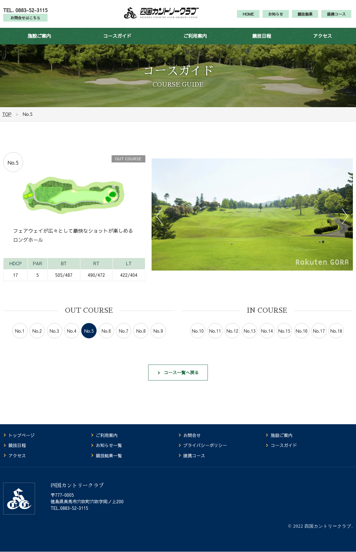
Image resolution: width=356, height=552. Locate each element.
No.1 (19, 337)
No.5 (89, 337)
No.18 (336, 337)
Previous (159, 222)
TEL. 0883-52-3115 (25, 13)
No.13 (250, 337)
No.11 (215, 337)
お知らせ (275, 17)
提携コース (336, 17)
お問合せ (192, 435)
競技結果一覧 (109, 456)
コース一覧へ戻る (182, 379)
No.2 (37, 337)
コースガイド (117, 42)
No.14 (267, 337)
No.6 (106, 337)
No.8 (141, 337)
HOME (248, 17)
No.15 (284, 337)
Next (345, 222)
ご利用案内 (195, 42)
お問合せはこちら (25, 20)
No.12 (232, 337)
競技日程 (261, 42)
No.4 (71, 337)
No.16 (302, 337)
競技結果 (305, 17)
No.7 (123, 337)
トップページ (21, 435)
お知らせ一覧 (109, 446)
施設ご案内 (39, 42)
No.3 (54, 337)
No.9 (158, 337)
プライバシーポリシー (205, 446)
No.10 (198, 337)
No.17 (319, 337)
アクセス (322, 42)
